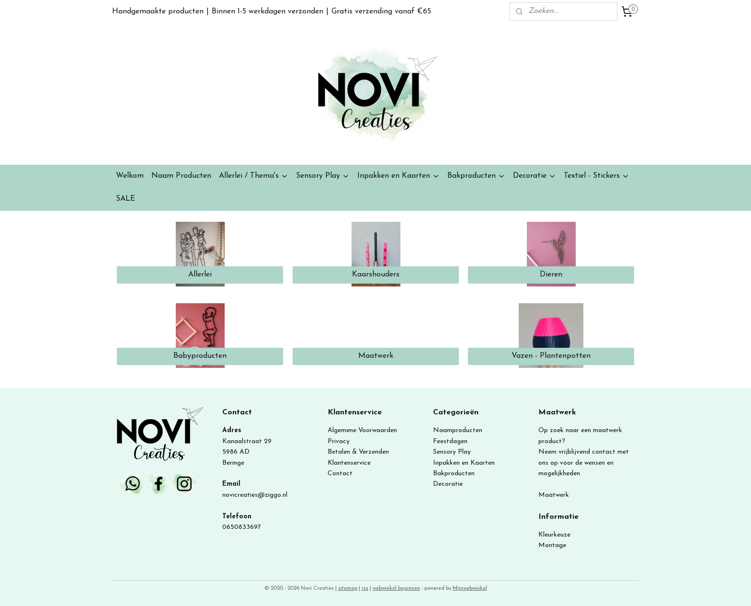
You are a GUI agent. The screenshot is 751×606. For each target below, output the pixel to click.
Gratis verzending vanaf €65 (381, 11)
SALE (125, 199)
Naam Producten (181, 176)
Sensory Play (323, 176)
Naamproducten (457, 430)
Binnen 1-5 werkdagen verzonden (267, 11)
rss (365, 588)
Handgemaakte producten (158, 11)
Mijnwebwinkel (470, 588)
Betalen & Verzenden (358, 452)
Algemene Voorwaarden (362, 430)
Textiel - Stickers (596, 176)
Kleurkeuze (554, 534)
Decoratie (534, 176)
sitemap (347, 588)
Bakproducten (476, 176)
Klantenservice (349, 463)
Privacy (339, 441)
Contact (340, 473)
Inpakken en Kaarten (398, 176)
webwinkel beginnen (396, 588)
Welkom (130, 176)
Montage (552, 545)
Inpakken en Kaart (460, 463)
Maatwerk (553, 495)
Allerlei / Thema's (253, 176)
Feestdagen (450, 441)
